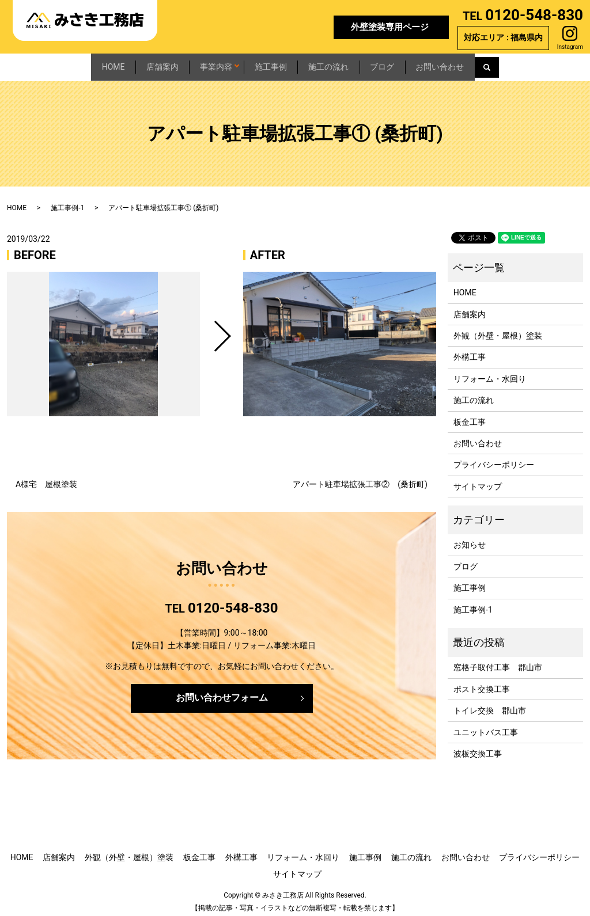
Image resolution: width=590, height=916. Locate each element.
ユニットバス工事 (485, 726)
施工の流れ (348, 64)
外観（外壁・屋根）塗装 (497, 330)
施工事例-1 (67, 202)
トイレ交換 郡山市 (489, 704)
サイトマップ (477, 480)
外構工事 (469, 351)
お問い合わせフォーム (222, 691)
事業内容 (195, 64)
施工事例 (272, 64)
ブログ (421, 64)
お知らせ (469, 539)
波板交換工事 (477, 747)
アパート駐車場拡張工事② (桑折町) (360, 478)
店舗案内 (123, 64)
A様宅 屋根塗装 (46, 478)
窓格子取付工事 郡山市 (497, 662)
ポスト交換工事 (481, 683)
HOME (55, 64)
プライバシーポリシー (493, 458)
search (560, 64)
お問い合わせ (498, 64)
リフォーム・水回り (489, 373)
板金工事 (469, 416)
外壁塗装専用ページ (390, 27)
